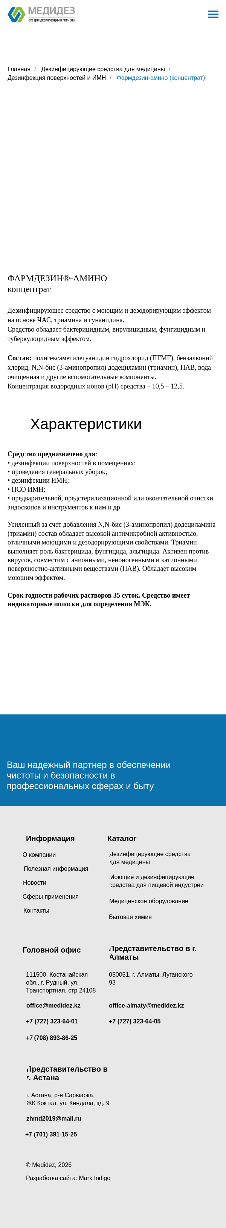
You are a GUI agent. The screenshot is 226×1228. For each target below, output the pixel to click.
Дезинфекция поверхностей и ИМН (57, 78)
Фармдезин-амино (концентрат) (161, 78)
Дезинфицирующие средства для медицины (103, 69)
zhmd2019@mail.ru (53, 1118)
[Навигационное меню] (213, 14)
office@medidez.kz (53, 1005)
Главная (19, 69)
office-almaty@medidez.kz (146, 1005)
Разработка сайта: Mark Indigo (68, 1178)
